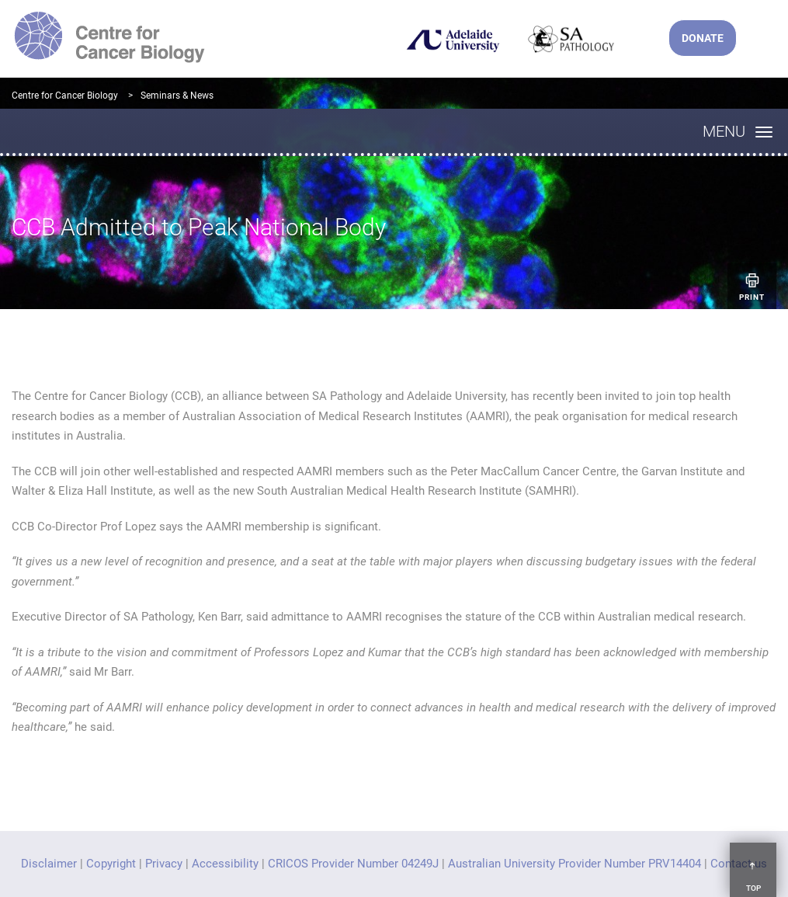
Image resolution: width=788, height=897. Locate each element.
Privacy (163, 864)
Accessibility (225, 864)
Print (752, 286)
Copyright (111, 864)
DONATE (703, 38)
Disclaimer (49, 864)
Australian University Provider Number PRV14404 (574, 864)
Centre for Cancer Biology (65, 95)
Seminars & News (177, 95)
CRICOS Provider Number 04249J (353, 864)
